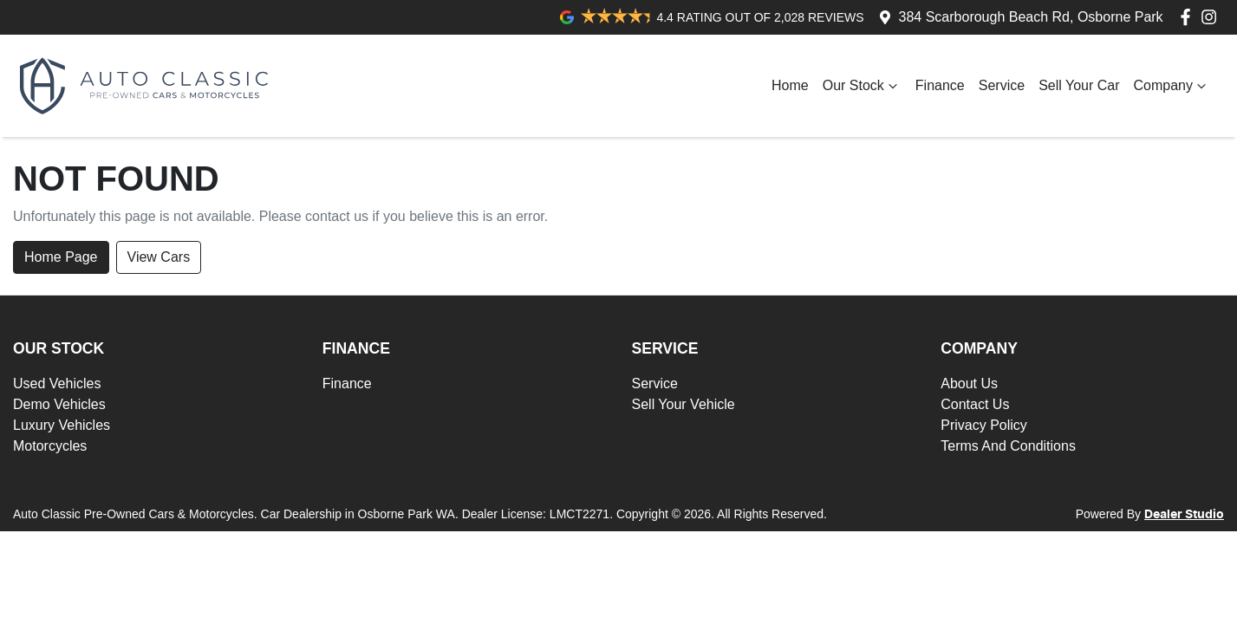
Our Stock (862, 85)
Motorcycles (50, 446)
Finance (940, 85)
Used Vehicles (57, 383)
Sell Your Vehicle (683, 404)
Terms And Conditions (1008, 446)
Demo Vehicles (59, 404)
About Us (969, 383)
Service (1002, 85)
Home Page (61, 257)
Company (1172, 85)
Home (790, 85)
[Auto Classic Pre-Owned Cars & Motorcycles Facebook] (1189, 17)
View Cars (159, 257)
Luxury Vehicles (61, 425)
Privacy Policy (984, 425)
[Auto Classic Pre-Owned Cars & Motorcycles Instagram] (1212, 17)
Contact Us (975, 404)
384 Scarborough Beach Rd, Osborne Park (1031, 17)
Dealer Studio (1184, 515)
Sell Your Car (1078, 85)
